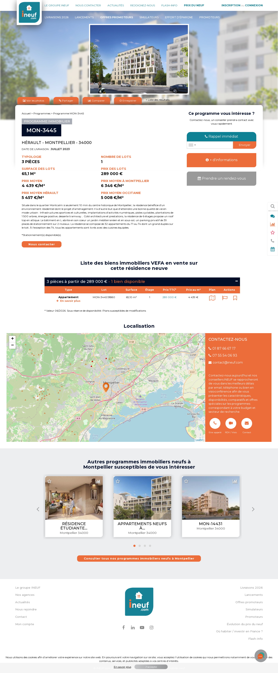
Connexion (254, 5)
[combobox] (192, 144)
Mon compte (24, 623)
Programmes (41, 112)
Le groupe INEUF (27, 587)
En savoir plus (68, 300)
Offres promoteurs (249, 601)
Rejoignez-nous (142, 5)
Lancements (84, 17)
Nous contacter (88, 5)
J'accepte (151, 666)
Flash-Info (169, 5)
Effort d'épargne (179, 17)
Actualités (116, 5)
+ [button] (12, 338)
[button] (134, 545)
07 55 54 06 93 (222, 355)
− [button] (12, 345)
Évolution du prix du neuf (245, 623)
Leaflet (199, 439)
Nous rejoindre (26, 608)
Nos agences (25, 594)
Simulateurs (149, 17)
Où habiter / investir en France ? (239, 630)
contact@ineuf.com (225, 362)
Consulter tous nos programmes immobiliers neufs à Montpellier (139, 557)
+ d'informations (221, 159)
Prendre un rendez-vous (222, 178)
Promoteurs (209, 17)
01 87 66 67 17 (222, 348)
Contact (21, 616)
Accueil (26, 112)
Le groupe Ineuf (57, 5)
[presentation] (37, 508)
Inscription (231, 5)
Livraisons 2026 (56, 17)
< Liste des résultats (157, 99)
